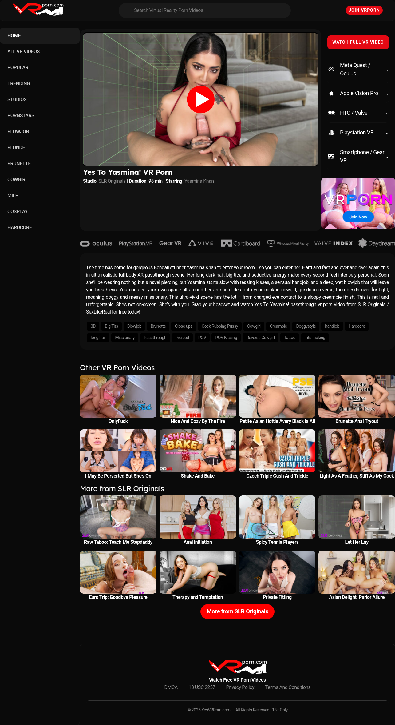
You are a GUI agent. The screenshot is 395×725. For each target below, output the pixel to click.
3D (93, 326)
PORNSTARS (20, 115)
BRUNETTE (19, 163)
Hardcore (357, 326)
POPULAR (17, 67)
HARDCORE (19, 227)
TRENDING (18, 83)
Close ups (183, 326)
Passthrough (155, 337)
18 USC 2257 (201, 687)
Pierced (182, 337)
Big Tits (111, 326)
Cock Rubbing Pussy (220, 326)
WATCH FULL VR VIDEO (358, 42)
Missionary (124, 337)
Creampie (278, 326)
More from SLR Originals (237, 611)
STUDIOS (16, 99)
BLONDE (16, 147)
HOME (14, 35)
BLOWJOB (18, 131)
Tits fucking (315, 337)
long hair (98, 337)
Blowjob (134, 326)
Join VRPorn (364, 10)
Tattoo (289, 337)
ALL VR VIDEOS (23, 51)
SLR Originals (111, 181)
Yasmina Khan (199, 181)
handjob (332, 326)
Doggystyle (306, 326)
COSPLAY (17, 211)
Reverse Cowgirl (260, 337)
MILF (12, 195)
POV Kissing (226, 337)
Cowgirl (254, 326)
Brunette (158, 326)
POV (202, 337)
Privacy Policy (240, 687)
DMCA (171, 687)
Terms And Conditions (288, 687)
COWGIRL (17, 179)
